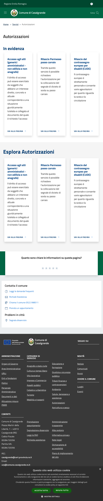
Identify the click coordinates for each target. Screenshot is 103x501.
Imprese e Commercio (36, 380)
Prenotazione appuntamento (33, 423)
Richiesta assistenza (36, 440)
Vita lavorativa (33, 375)
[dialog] (51, 483)
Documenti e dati (9, 396)
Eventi (80, 391)
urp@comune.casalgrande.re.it (16, 464)
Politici (5, 383)
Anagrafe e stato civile (37, 366)
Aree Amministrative (11, 368)
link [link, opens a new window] (66, 485)
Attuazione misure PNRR (10, 403)
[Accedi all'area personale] (91, 4)
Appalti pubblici (34, 385)
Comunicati (82, 368)
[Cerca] (97, 12)
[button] (51, 496)
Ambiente (56, 389)
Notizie (80, 363)
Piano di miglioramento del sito (62, 455)
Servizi (15, 24)
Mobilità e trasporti (35, 399)
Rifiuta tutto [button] (62, 490)
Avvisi (80, 373)
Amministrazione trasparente (59, 423)
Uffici (4, 373)
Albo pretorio (58, 430)
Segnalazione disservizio (38, 430)
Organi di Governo (10, 363)
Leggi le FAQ (32, 435)
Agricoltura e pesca (60, 407)
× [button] (100, 469)
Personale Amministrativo (9, 389)
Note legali (57, 440)
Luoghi (80, 386)
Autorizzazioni (58, 402)
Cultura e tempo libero (37, 370)
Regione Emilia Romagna (15, 3)
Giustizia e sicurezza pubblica (61, 374)
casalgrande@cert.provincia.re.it (17, 457)
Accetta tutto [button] (41, 490)
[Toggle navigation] (5, 12)
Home (6, 24)
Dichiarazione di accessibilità (59, 446)
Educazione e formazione (58, 365)
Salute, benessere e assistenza (61, 396)
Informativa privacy (61, 435)
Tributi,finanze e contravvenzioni (59, 382)
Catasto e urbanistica (36, 390)
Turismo (30, 394)
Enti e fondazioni (9, 378)
